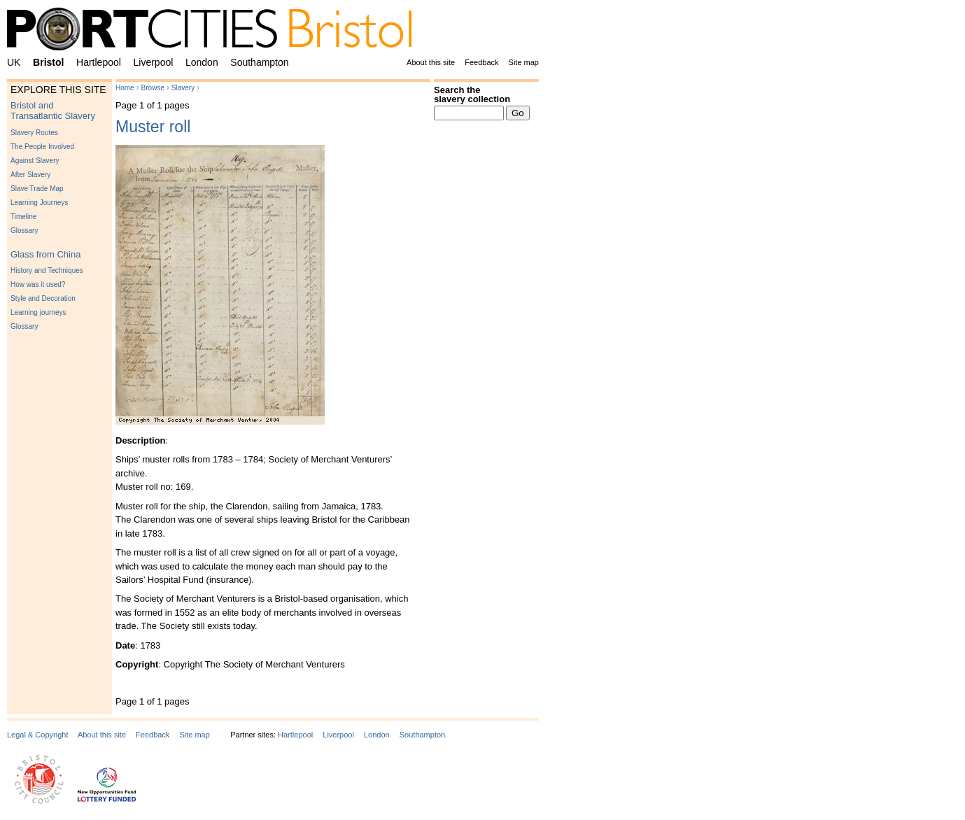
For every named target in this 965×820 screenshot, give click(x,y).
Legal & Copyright (37, 734)
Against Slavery (34, 160)
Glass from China (45, 254)
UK (13, 62)
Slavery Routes (34, 132)
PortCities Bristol (215, 31)
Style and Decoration (43, 298)
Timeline (23, 216)
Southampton (259, 62)
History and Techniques (46, 270)
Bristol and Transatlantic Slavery (52, 110)
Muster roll (152, 127)
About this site (431, 62)
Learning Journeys (39, 202)
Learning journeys (38, 312)
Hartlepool (98, 62)
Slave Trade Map (37, 188)
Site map (524, 62)
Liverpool (154, 62)
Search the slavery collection (472, 94)
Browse (152, 88)
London (201, 62)
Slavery (183, 88)
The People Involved (42, 146)
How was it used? (37, 284)
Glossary (24, 230)
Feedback (481, 62)
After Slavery (30, 174)
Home (124, 88)
